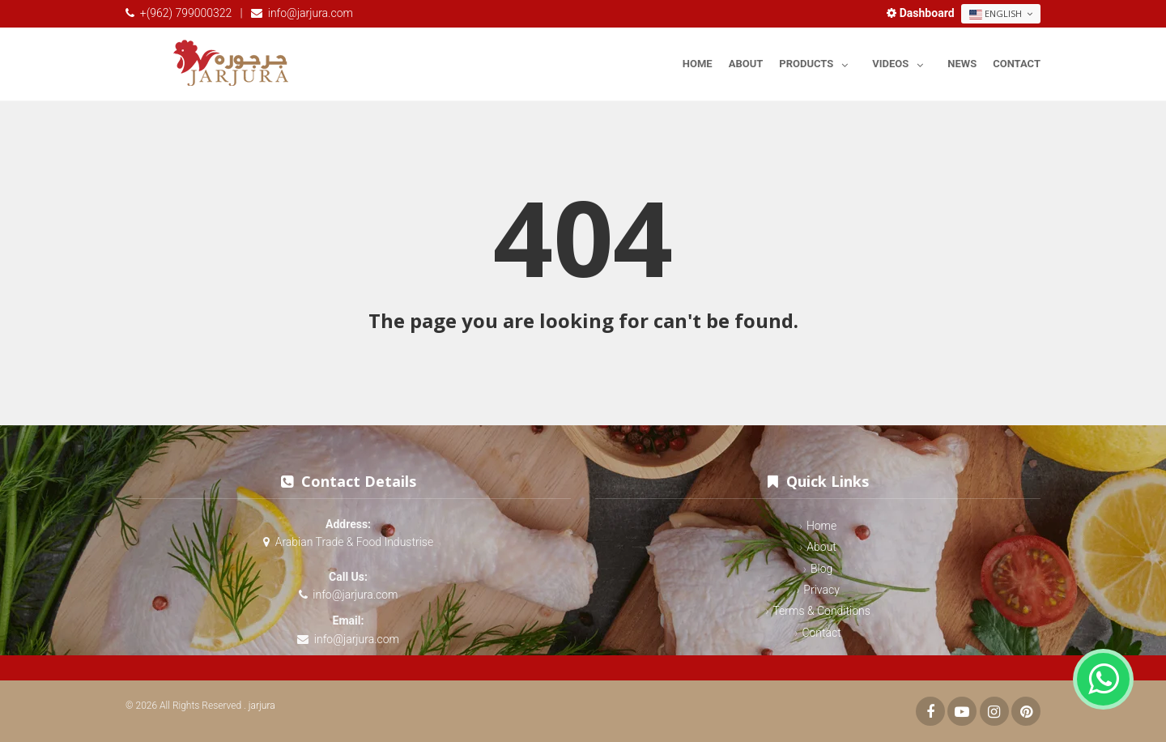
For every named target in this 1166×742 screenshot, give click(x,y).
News (962, 64)
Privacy (821, 589)
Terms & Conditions (821, 610)
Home (698, 64)
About (746, 64)
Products (817, 61)
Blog (821, 568)
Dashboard (922, 12)
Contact (1016, 64)
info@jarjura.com (310, 12)
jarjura (262, 705)
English (1000, 13)
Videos (901, 61)
